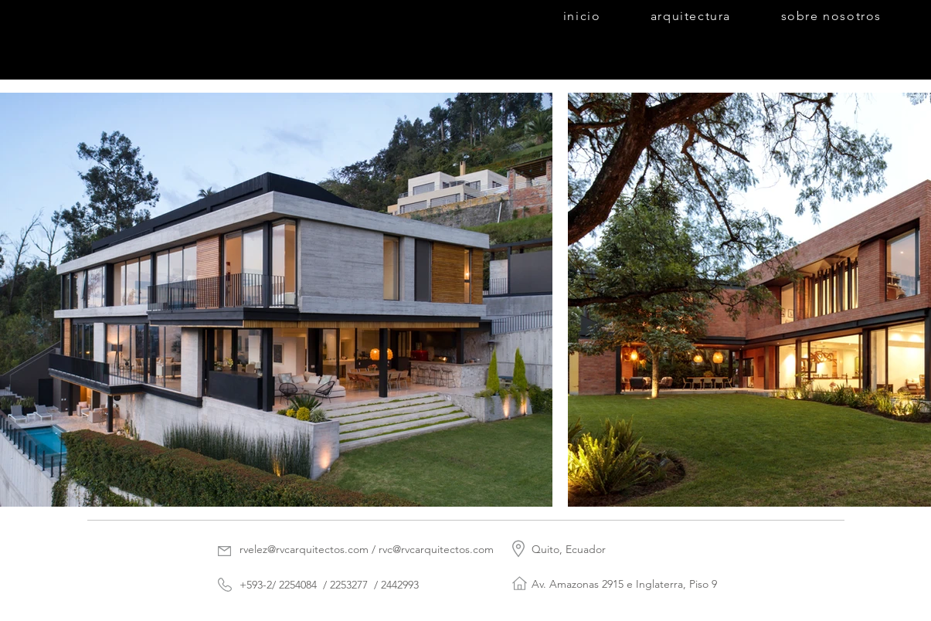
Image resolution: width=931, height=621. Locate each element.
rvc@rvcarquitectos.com (436, 549)
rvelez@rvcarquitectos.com (304, 549)
